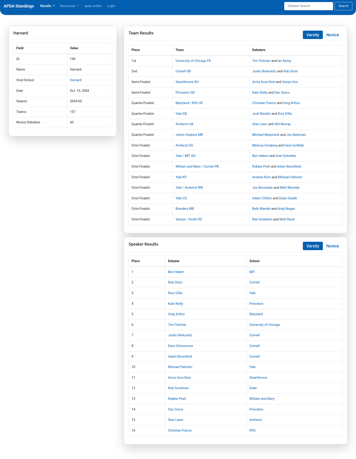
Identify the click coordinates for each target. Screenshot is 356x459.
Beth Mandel (261, 209)
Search (344, 6)
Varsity (313, 34)
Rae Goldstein (262, 219)
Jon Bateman (296, 135)
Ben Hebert (260, 156)
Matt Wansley (289, 188)
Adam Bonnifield (289, 166)
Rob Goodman (178, 388)
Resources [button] (68, 6)
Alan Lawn (259, 124)
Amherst (256, 420)
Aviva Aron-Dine (263, 82)
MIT (252, 272)
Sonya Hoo (290, 82)
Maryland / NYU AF (189, 103)
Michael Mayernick (265, 135)
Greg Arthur (291, 103)
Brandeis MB (185, 209)
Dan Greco (282, 93)
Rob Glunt (290, 71)
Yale (253, 293)
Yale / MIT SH (185, 156)
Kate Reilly (259, 93)
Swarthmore (258, 378)
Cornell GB (183, 71)
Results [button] (46, 6)
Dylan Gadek (288, 198)
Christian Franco (264, 103)
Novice (332, 34)
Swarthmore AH (187, 82)
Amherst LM (184, 124)
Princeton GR (185, 93)
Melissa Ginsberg (264, 145)
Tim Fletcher (261, 61)
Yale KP (181, 177)
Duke (253, 388)
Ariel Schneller (286, 156)
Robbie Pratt (261, 166)
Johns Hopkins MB (189, 135)
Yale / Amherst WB (189, 188)
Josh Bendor (261, 114)
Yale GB (181, 114)
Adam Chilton (262, 198)
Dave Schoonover (180, 346)
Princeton (256, 304)
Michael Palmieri (290, 177)
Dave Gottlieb (294, 145)
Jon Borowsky (262, 188)
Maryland (256, 314)
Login (111, 6)
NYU (253, 430)
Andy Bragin (286, 209)
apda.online (92, 6)
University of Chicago (265, 325)
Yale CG (181, 198)
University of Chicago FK (193, 61)
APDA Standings (19, 6)
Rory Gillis (285, 114)
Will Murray (282, 124)
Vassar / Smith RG (189, 219)
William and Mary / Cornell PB (197, 166)
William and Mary (262, 399)
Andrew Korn (261, 177)
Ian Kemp (284, 61)
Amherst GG (184, 145)
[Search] (308, 6)
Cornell (255, 282)
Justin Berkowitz (264, 71)
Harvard (76, 80)
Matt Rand (286, 219)
